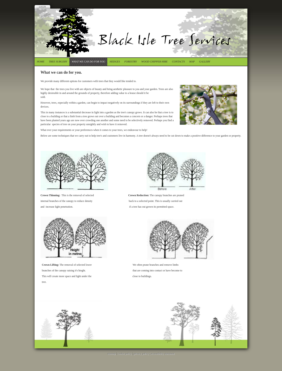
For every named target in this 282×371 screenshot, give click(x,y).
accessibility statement (162, 353)
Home (41, 61)
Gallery (204, 61)
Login (42, 6)
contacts (178, 61)
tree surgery (58, 61)
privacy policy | (142, 353)
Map (192, 61)
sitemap (112, 353)
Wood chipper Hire (154, 61)
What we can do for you (88, 61)
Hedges (114, 61)
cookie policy (124, 353)
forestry (130, 61)
